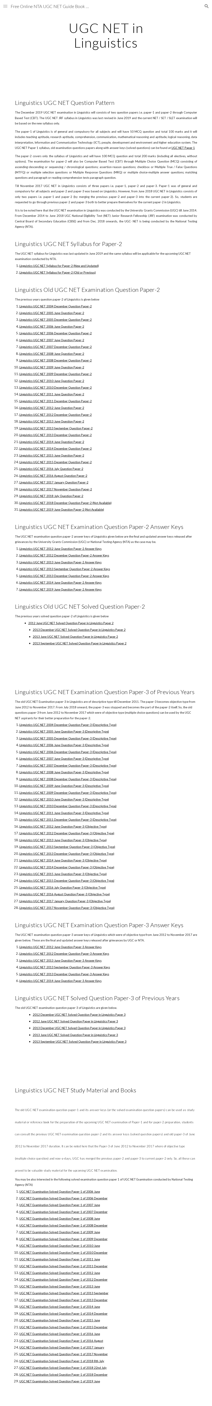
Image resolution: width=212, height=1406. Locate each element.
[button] (5, 6)
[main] (106, 35)
